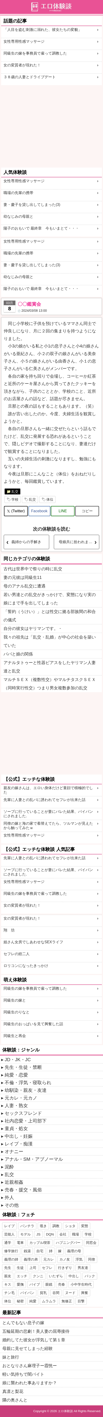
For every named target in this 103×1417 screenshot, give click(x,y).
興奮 (84, 1293)
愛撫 (20, 1284)
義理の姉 (11, 1259)
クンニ (38, 1276)
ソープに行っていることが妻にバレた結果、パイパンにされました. (48, 814)
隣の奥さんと (14, 1400)
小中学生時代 (81, 1284)
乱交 (14, 491)
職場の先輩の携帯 (18, 193)
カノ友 (64, 1259)
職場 (75, 1234)
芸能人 (9, 1234)
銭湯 (27, 1251)
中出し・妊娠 (19, 1136)
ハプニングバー (68, 1243)
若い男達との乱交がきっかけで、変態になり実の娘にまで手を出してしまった (49, 598)
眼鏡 (48, 1284)
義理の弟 (31, 1259)
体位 (49, 499)
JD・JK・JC (18, 1059)
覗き (43, 1226)
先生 (7, 1268)
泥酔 (9, 1166)
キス (7, 1284)
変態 (84, 1226)
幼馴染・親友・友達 (26, 1090)
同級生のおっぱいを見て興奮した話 (33, 1024)
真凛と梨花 (12, 1391)
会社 (62, 1234)
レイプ (9, 1226)
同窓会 (91, 1243)
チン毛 (9, 1293)
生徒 (20, 1268)
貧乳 (43, 1293)
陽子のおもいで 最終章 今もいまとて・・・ (41, 228)
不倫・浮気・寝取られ (28, 1082)
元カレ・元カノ (21, 1097)
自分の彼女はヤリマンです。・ (32, 628)
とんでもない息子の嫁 (23, 1322)
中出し (74, 1276)
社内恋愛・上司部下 (26, 1120)
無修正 (67, 1301)
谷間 (55, 1293)
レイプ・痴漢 (19, 1143)
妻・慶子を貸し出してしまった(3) (31, 205)
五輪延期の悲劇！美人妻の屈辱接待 (35, 1331)
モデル (25, 1234)
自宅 (39, 1251)
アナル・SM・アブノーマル (34, 1159)
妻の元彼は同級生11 (22, 577)
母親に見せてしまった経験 (27, 1348)
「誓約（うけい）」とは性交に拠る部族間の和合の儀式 (49, 615)
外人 (9, 1197)
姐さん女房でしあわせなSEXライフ (33, 942)
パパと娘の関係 (18, 654)
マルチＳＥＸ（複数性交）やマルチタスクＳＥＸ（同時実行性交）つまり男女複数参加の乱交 (49, 683)
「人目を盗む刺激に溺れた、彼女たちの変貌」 (42, 30)
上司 (32, 1268)
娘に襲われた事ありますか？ (29, 1383)
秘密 (20, 1301)
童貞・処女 (16, 1128)
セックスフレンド (23, 1113)
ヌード (70, 1293)
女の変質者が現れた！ (22, 65)
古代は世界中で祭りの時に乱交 (32, 569)
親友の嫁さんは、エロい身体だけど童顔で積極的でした (48, 790)
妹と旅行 (10, 1357)
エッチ (22, 1276)
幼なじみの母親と (18, 216)
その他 (12, 1205)
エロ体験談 (65, 1411)
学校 (14, 499)
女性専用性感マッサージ (24, 41)
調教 (55, 1226)
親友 (7, 1276)
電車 (20, 1243)
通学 (7, 1243)
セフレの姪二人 (16, 954)
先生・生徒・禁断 (23, 1067)
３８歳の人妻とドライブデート (29, 77)
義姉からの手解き (26, 542)
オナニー (14, 1151)
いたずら (56, 1276)
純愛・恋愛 (16, 1074)
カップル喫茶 (39, 1243)
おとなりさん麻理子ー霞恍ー (29, 1365)
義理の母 (74, 1251)
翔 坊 (9, 930)
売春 (61, 1284)
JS (38, 1234)
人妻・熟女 (16, 1105)
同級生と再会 (14, 1036)
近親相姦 (14, 1182)
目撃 (81, 1301)
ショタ (70, 1226)
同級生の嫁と (14, 1000)
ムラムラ (49, 1301)
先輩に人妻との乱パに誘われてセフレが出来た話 (44, 800)
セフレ (47, 1268)
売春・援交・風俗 (23, 1189)
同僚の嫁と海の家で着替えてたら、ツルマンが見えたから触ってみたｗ (48, 825)
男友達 (83, 1268)
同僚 (91, 1259)
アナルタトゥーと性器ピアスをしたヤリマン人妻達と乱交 (49, 666)
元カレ (48, 1259)
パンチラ (27, 1226)
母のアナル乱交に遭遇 (24, 586)
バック (90, 1276)
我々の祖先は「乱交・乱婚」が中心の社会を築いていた (49, 641)
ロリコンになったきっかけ (25, 966)
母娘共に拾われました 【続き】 (79, 542)
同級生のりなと (16, 1012)
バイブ (34, 1284)
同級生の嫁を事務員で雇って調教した (35, 53)
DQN (50, 1234)
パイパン (27, 1293)
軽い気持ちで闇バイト (23, 1374)
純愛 (32, 1301)
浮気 (79, 1259)
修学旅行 (11, 1251)
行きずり (65, 1268)
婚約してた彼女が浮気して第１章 (33, 1340)
